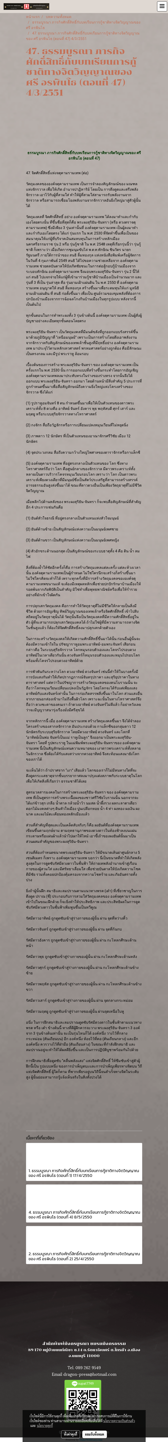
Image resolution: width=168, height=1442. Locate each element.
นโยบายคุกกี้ (45, 1426)
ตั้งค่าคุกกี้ (70, 1434)
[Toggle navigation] (162, 6)
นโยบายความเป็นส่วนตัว (119, 1421)
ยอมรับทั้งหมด (94, 1434)
